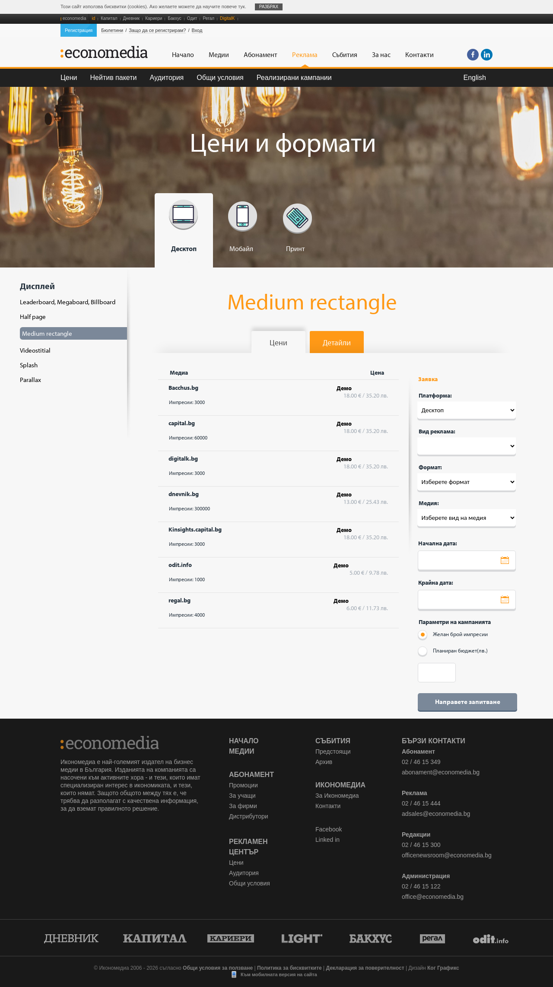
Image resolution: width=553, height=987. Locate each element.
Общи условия (220, 77)
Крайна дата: (435, 582)
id (93, 18)
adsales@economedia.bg (436, 813)
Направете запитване (467, 701)
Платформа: (435, 395)
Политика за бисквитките (289, 968)
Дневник (131, 18)
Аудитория (167, 77)
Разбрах (269, 6)
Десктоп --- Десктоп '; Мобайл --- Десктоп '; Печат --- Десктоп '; (466, 410)
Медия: (429, 503)
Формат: (430, 467)
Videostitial (35, 350)
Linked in (327, 839)
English (475, 77)
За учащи (242, 795)
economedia (74, 18)
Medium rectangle (47, 333)
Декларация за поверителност (365, 968)
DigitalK (227, 18)
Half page (33, 316)
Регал (208, 18)
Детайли (337, 342)
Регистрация (78, 30)
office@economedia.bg (433, 896)
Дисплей (71, 332)
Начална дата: (437, 543)
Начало (244, 741)
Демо (344, 388)
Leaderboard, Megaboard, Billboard (67, 302)
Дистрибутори (248, 816)
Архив (323, 761)
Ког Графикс (443, 968)
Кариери (153, 18)
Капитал (109, 18)
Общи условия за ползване (218, 968)
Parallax (30, 380)
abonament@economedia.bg (441, 772)
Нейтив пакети (113, 77)
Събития (332, 741)
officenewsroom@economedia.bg (447, 855)
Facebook (328, 829)
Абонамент (251, 774)
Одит (192, 18)
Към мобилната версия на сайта (279, 974)
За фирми (243, 805)
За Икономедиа (337, 795)
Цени (68, 77)
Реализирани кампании (294, 77)
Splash (29, 365)
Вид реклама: (437, 431)
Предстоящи (332, 751)
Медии (241, 751)
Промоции (243, 785)
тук (241, 6)
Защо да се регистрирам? (157, 30)
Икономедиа (340, 785)
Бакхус (174, 18)
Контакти (327, 805)
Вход (197, 30)
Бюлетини (112, 30)
